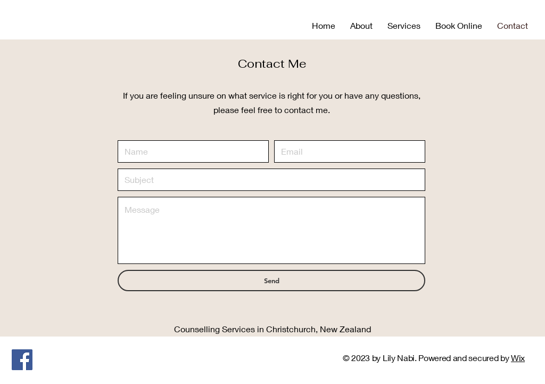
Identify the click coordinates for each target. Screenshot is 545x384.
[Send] (271, 280)
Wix (518, 358)
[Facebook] (22, 359)
